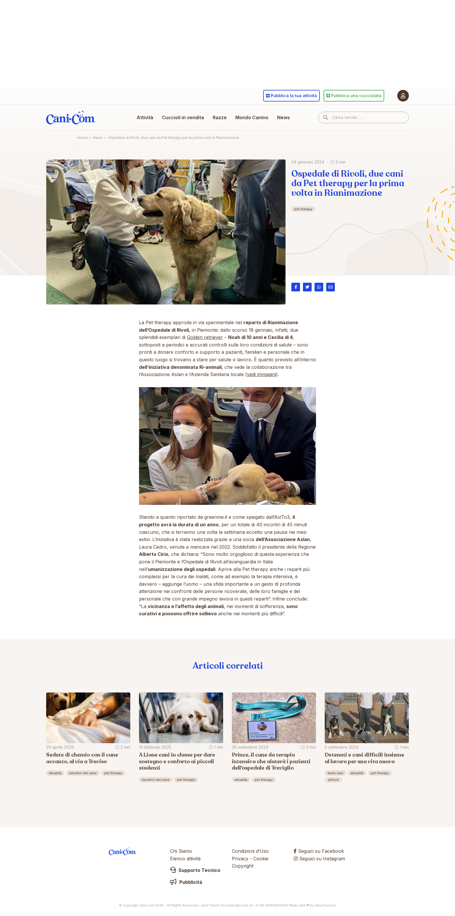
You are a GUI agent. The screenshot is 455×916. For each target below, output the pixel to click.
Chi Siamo (181, 851)
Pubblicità (186, 882)
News (283, 117)
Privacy (240, 858)
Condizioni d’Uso (250, 851)
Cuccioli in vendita (183, 117)
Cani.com (70, 117)
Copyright (242, 866)
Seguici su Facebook (319, 851)
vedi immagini (261, 374)
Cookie (260, 858)
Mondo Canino (251, 117)
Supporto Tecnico (195, 870)
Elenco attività (185, 858)
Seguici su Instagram (319, 858)
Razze (220, 117)
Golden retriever (205, 337)
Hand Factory (325, 905)
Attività (145, 117)
